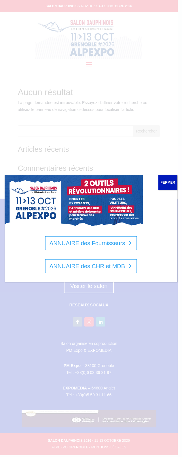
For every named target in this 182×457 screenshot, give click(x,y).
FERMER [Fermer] (168, 183)
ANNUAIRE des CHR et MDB (87, 266)
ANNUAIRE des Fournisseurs (87, 243)
